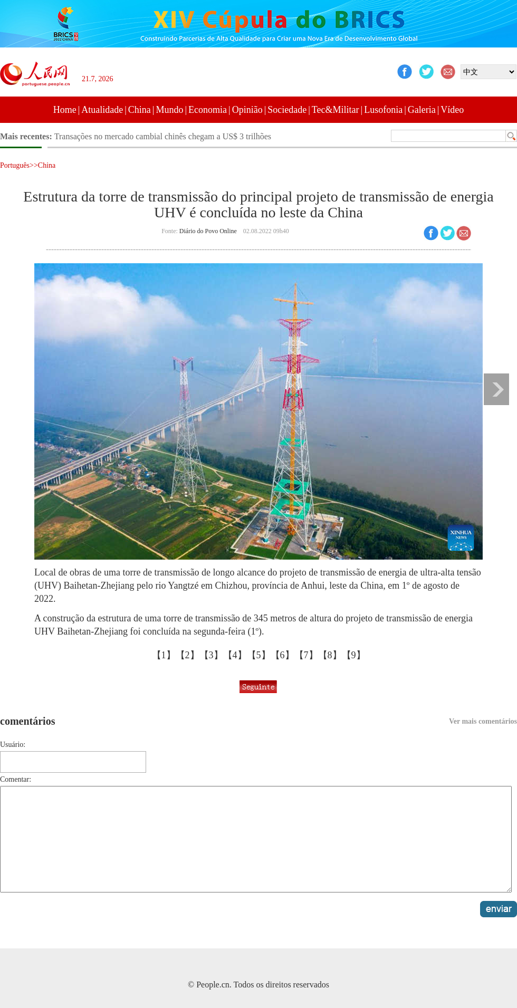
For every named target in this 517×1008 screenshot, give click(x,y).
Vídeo (452, 109)
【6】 (282, 655)
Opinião (247, 109)
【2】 (187, 655)
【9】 (354, 655)
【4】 (235, 655)
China (139, 109)
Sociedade (287, 109)
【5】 (259, 655)
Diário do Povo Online (208, 231)
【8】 (330, 655)
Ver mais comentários (483, 721)
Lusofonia (383, 109)
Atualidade (102, 109)
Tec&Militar (335, 109)
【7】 (306, 655)
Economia (207, 109)
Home (64, 109)
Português (15, 165)
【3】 (211, 655)
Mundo (169, 109)
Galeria (422, 109)
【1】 (164, 655)
